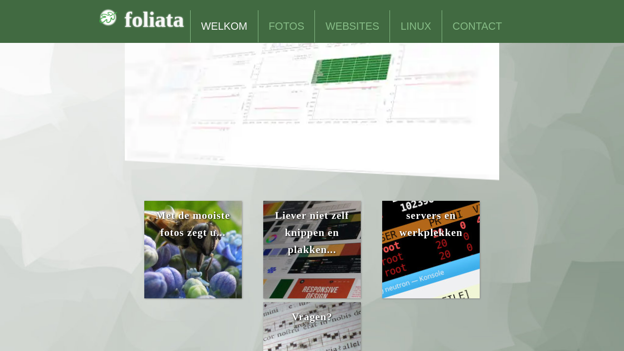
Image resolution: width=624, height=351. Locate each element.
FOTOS (286, 26)
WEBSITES (352, 26)
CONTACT (477, 26)
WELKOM (224, 26)
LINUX (416, 26)
